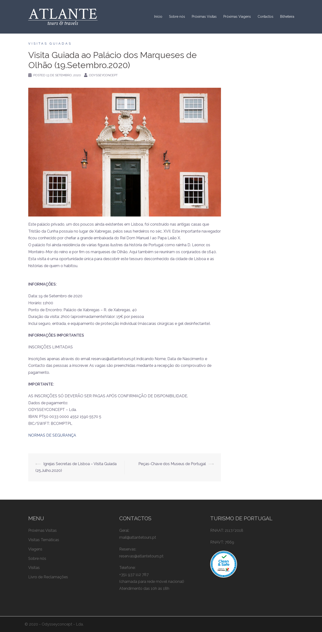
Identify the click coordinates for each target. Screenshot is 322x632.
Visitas (34, 567)
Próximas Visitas (204, 16)
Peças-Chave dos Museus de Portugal (172, 464)
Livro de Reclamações (48, 577)
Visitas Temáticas (43, 540)
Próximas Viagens (237, 16)
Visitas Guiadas (50, 43)
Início (158, 16)
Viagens (35, 549)
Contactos (265, 16)
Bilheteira (287, 16)
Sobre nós (177, 16)
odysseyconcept (103, 75)
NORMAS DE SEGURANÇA (52, 435)
